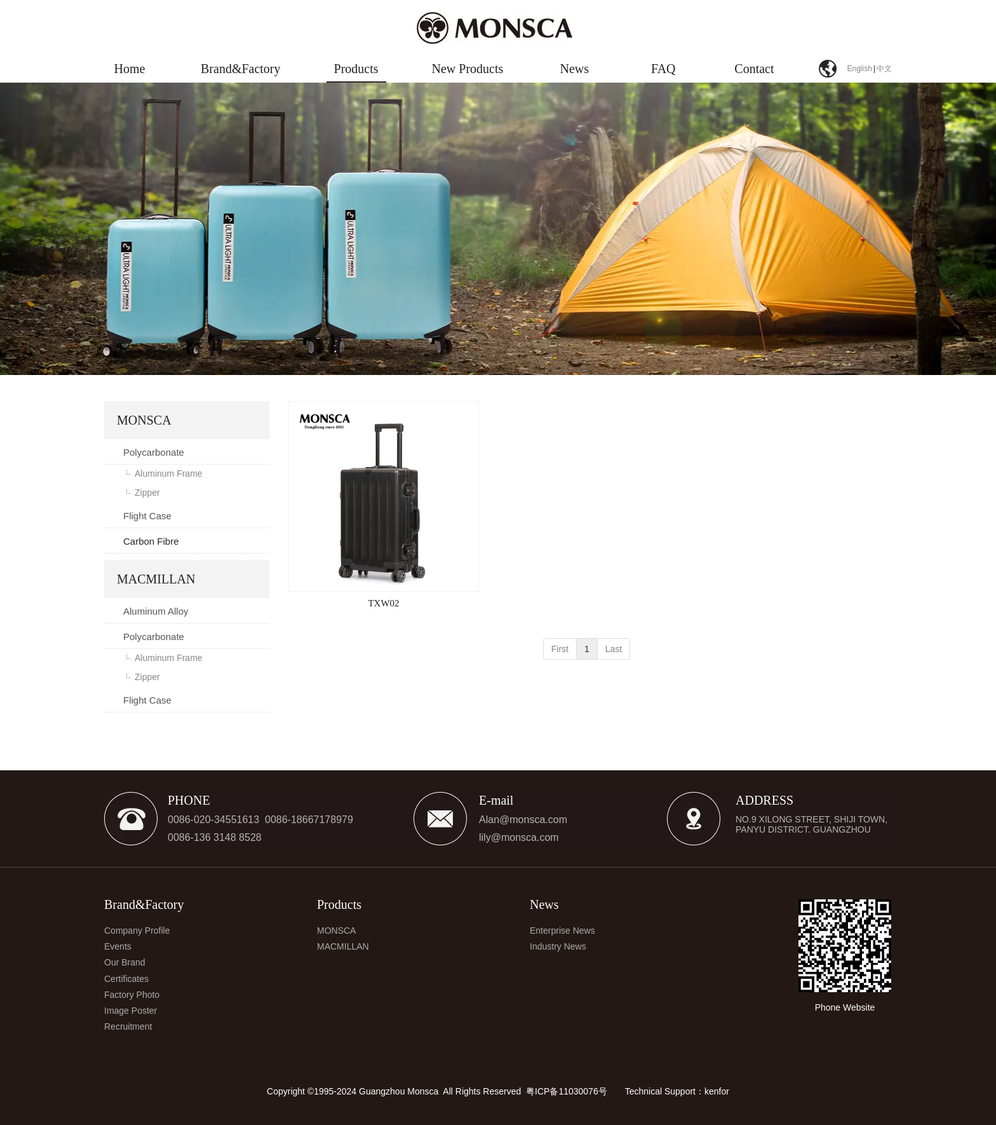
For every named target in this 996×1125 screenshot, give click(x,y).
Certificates (126, 979)
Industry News (558, 946)
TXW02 (383, 603)
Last (613, 649)
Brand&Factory (144, 904)
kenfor (716, 1091)
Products (339, 904)
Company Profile (137, 930)
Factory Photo (131, 995)
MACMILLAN (343, 946)
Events (117, 946)
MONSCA (336, 930)
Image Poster (130, 1011)
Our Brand (124, 962)
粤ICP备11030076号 (566, 1091)
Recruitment (128, 1026)
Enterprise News (562, 930)
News (544, 904)
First (560, 649)
